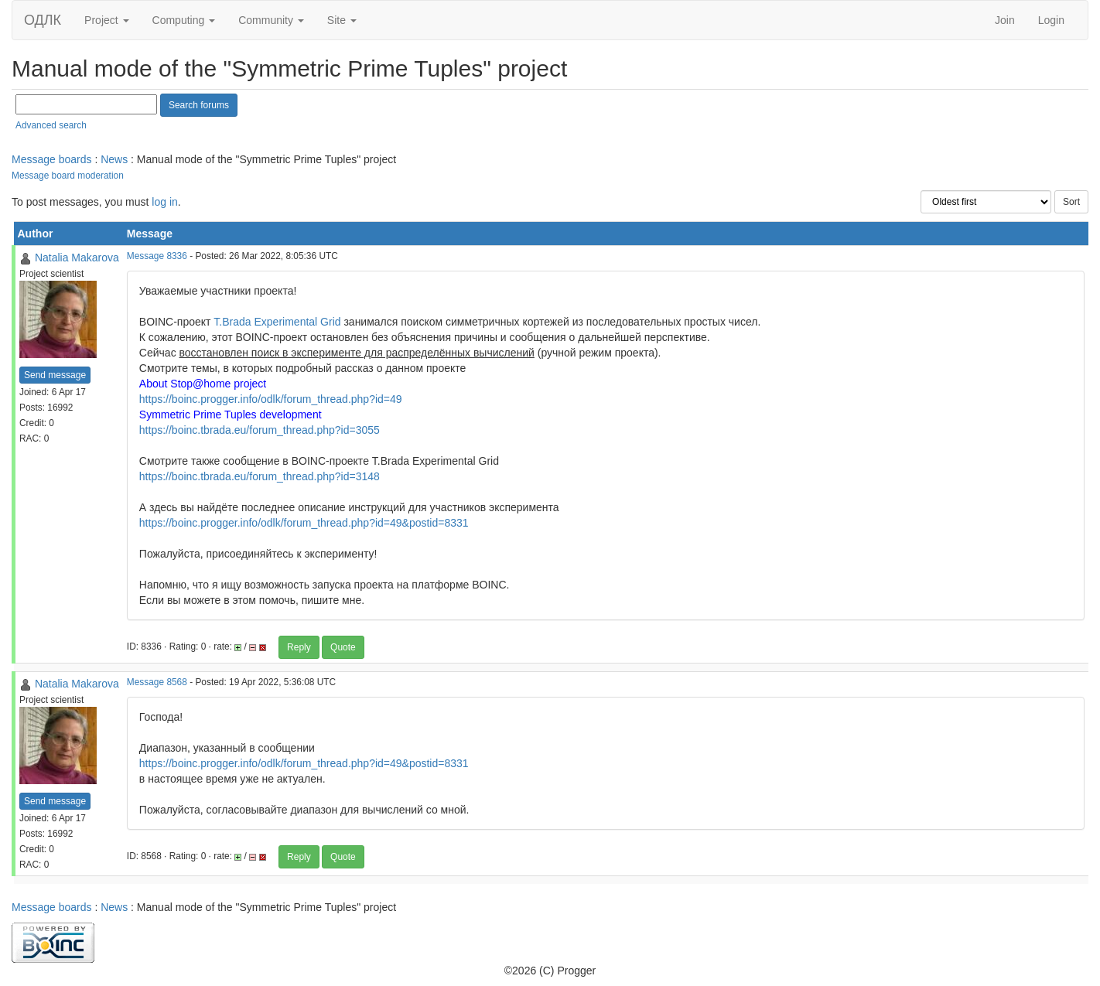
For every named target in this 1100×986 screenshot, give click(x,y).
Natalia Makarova (77, 257)
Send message (55, 375)
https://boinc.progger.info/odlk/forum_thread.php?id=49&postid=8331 (304, 523)
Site (342, 20)
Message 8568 (157, 682)
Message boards (52, 159)
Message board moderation (68, 175)
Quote (343, 647)
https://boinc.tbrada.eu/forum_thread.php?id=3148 (259, 476)
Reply (299, 647)
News (114, 159)
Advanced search (51, 125)
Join (1005, 20)
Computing (184, 20)
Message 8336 (157, 256)
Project (106, 20)
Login (1051, 20)
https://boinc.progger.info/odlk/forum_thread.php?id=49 (270, 399)
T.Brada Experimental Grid (277, 322)
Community (271, 20)
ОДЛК (42, 20)
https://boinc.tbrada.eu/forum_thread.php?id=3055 (259, 430)
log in (164, 202)
